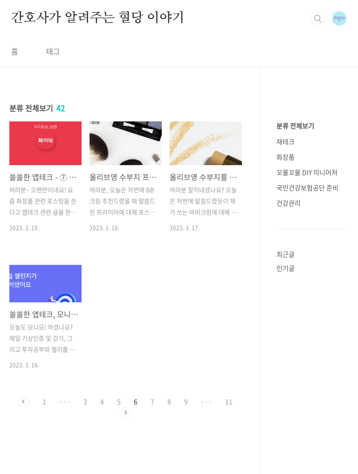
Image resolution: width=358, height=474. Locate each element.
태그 (53, 51)
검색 (318, 19)
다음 (125, 412)
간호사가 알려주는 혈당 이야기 (98, 18)
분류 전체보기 (295, 125)
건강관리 (288, 202)
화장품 (285, 156)
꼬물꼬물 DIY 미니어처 (306, 172)
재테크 (285, 141)
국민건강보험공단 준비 (307, 187)
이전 (23, 401)
